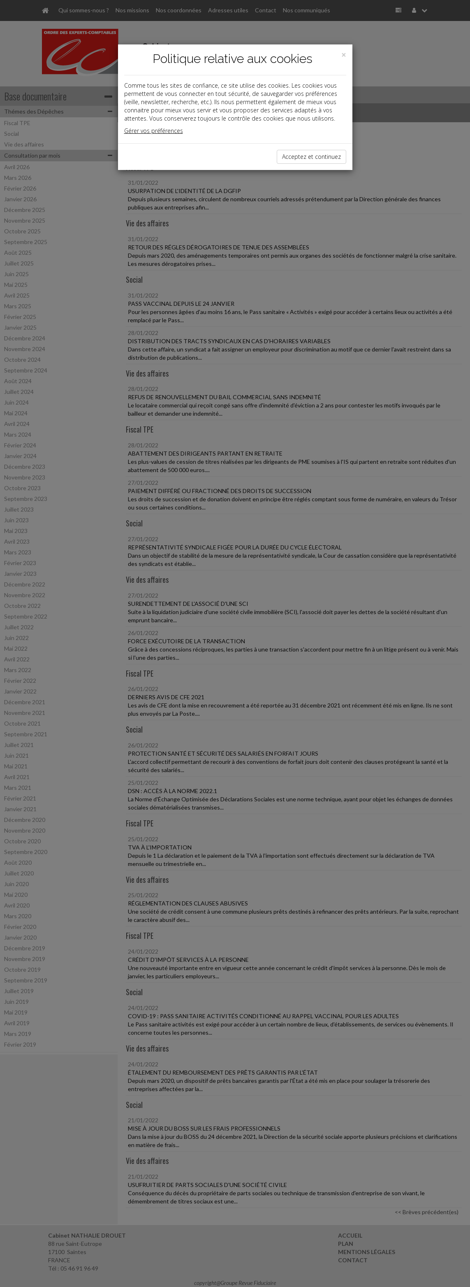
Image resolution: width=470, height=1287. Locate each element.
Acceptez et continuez (311, 157)
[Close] (343, 55)
